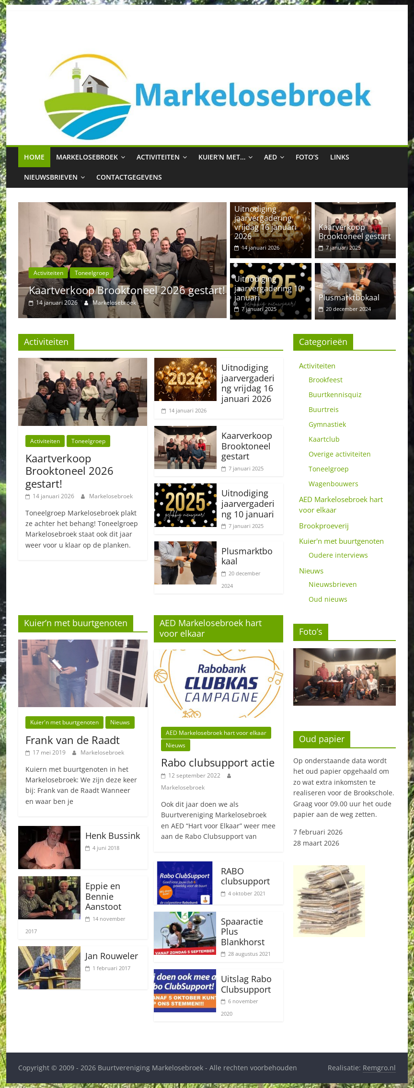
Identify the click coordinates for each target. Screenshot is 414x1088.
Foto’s (307, 156)
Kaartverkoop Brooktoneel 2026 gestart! (127, 290)
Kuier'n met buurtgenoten (64, 722)
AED (270, 156)
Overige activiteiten (340, 453)
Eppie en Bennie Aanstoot (103, 896)
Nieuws (120, 722)
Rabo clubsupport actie (218, 762)
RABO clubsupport (245, 876)
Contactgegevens (129, 177)
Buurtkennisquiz (335, 394)
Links (339, 156)
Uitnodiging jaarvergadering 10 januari (268, 288)
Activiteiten (158, 156)
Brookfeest (326, 379)
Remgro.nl (379, 1067)
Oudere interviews (338, 555)
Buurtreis (324, 409)
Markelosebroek (87, 156)
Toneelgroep (92, 273)
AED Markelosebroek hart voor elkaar (216, 733)
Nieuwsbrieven (51, 177)
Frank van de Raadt (72, 740)
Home (34, 156)
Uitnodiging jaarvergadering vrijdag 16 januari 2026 (265, 223)
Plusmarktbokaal (349, 297)
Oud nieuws (328, 599)
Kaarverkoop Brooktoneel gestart (355, 231)
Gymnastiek (327, 424)
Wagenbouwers (333, 483)
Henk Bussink (112, 835)
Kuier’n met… (221, 156)
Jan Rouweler (111, 956)
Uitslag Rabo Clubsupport (246, 984)
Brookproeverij (324, 525)
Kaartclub (324, 439)
